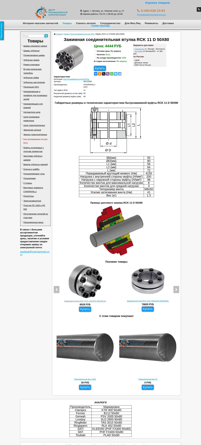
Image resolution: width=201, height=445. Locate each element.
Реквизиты (151, 23)
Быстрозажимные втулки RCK (35, 141)
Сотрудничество (110, 23)
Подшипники (29, 178)
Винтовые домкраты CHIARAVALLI (33, 190)
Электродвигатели (32, 201)
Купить (100, 68)
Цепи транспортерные (34, 125)
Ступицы (27, 183)
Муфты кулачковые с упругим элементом (33, 150)
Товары (67, 23)
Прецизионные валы (33, 222)
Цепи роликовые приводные (31, 119)
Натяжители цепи (31, 112)
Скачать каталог (86, 23)
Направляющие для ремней (33, 106)
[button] (56, 289)
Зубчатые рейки (31, 78)
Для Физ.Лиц (133, 23)
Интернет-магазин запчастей (40, 23)
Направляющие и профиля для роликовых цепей (35, 95)
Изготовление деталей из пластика (35, 216)
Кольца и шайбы (31, 169)
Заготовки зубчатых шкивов (32, 158)
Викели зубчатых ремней (35, 164)
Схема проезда (100, 25)
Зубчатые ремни (31, 60)
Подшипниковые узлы (34, 174)
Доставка (168, 23)
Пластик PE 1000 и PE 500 (34, 207)
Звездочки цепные (32, 130)
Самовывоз (139, 49)
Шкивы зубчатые (31, 51)
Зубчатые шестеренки (34, 82)
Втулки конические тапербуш (32, 71)
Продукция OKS (31, 87)
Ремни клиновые (31, 64)
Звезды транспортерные (35, 134)
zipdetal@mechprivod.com (151, 14)
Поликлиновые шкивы (34, 55)
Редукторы (28, 196)
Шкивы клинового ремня (35, 46)
